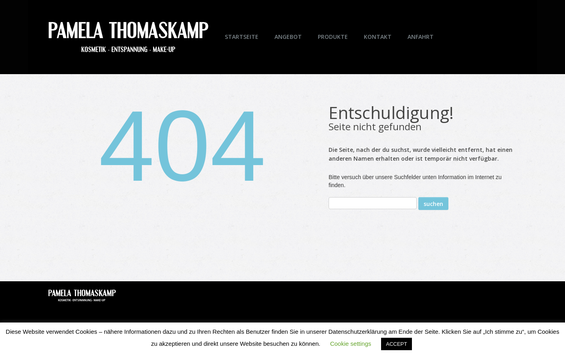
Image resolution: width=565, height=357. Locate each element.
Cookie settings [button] (350, 343)
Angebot (288, 36)
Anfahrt (421, 36)
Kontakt (377, 36)
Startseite (241, 36)
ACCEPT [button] (396, 344)
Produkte (333, 36)
